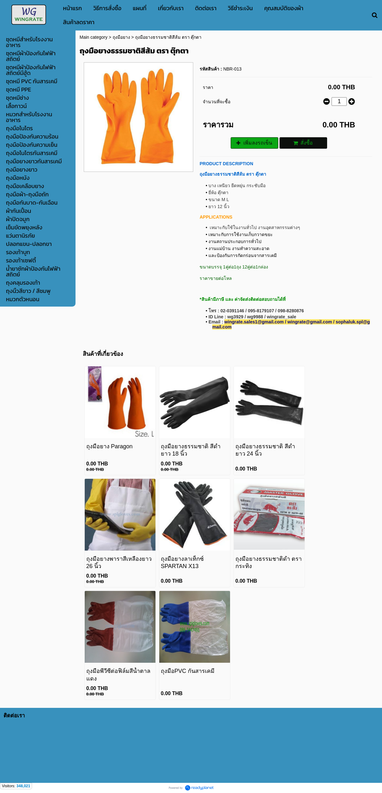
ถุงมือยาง (121, 37)
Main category (94, 37)
